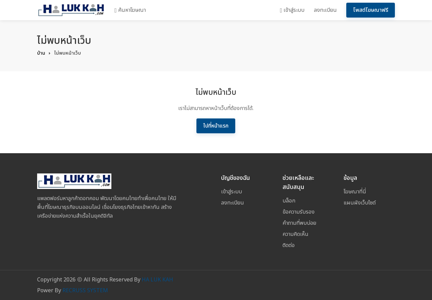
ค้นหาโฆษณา (130, 10)
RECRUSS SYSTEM (85, 291)
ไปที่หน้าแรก (215, 126)
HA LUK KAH (157, 280)
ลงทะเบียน (325, 10)
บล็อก (288, 201)
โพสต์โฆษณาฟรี (370, 10)
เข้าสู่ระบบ (292, 10)
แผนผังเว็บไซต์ (360, 203)
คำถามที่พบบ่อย (299, 223)
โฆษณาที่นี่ (355, 192)
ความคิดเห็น (295, 234)
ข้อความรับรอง (298, 212)
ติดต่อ (288, 245)
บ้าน (41, 53)
